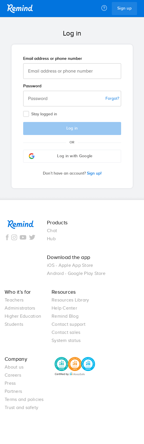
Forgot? (112, 98)
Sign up (124, 8)
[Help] (104, 8)
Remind (20, 8)
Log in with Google (61, 156)
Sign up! (72, 173)
